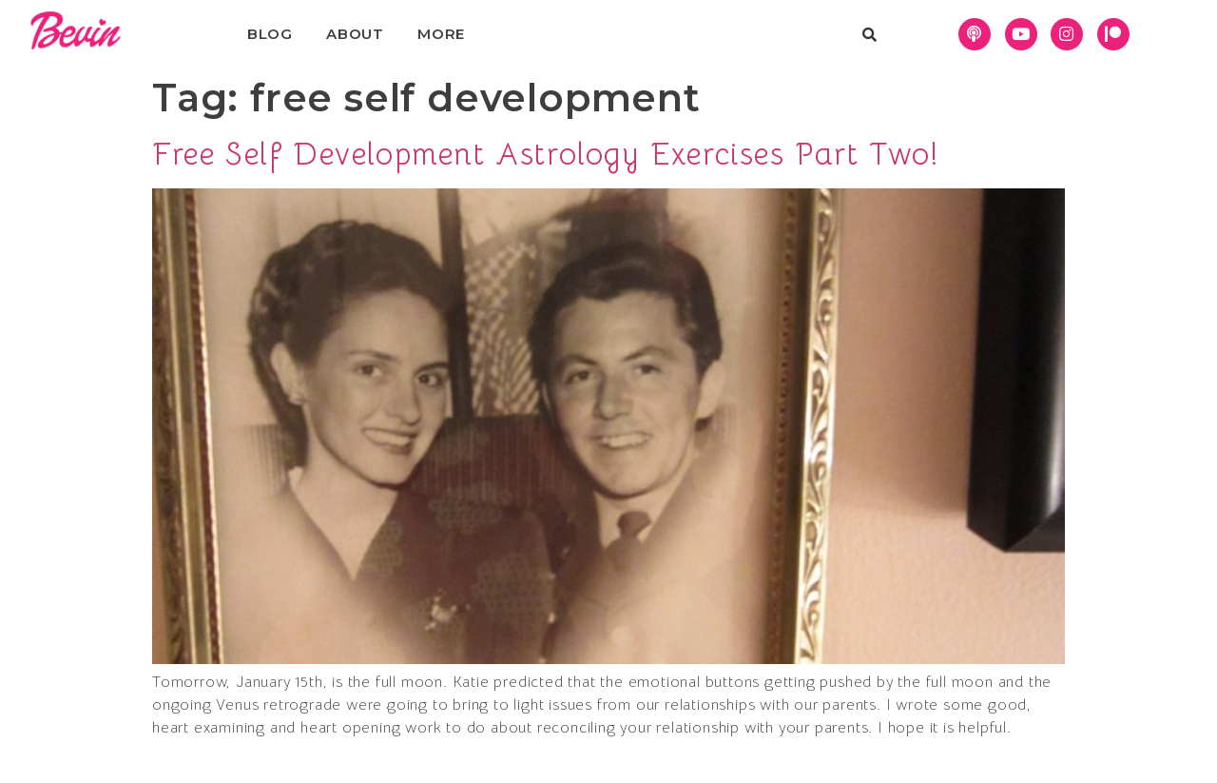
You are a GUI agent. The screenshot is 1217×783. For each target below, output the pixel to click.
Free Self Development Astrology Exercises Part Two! (546, 154)
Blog (270, 34)
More (441, 34)
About (355, 34)
